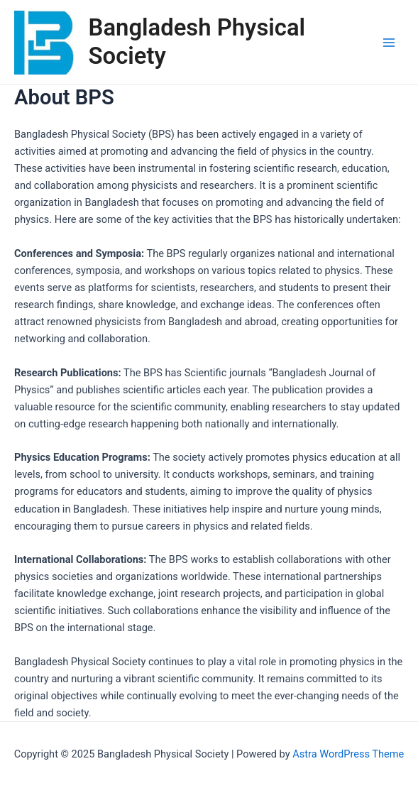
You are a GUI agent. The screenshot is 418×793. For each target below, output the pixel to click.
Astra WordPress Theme (348, 754)
